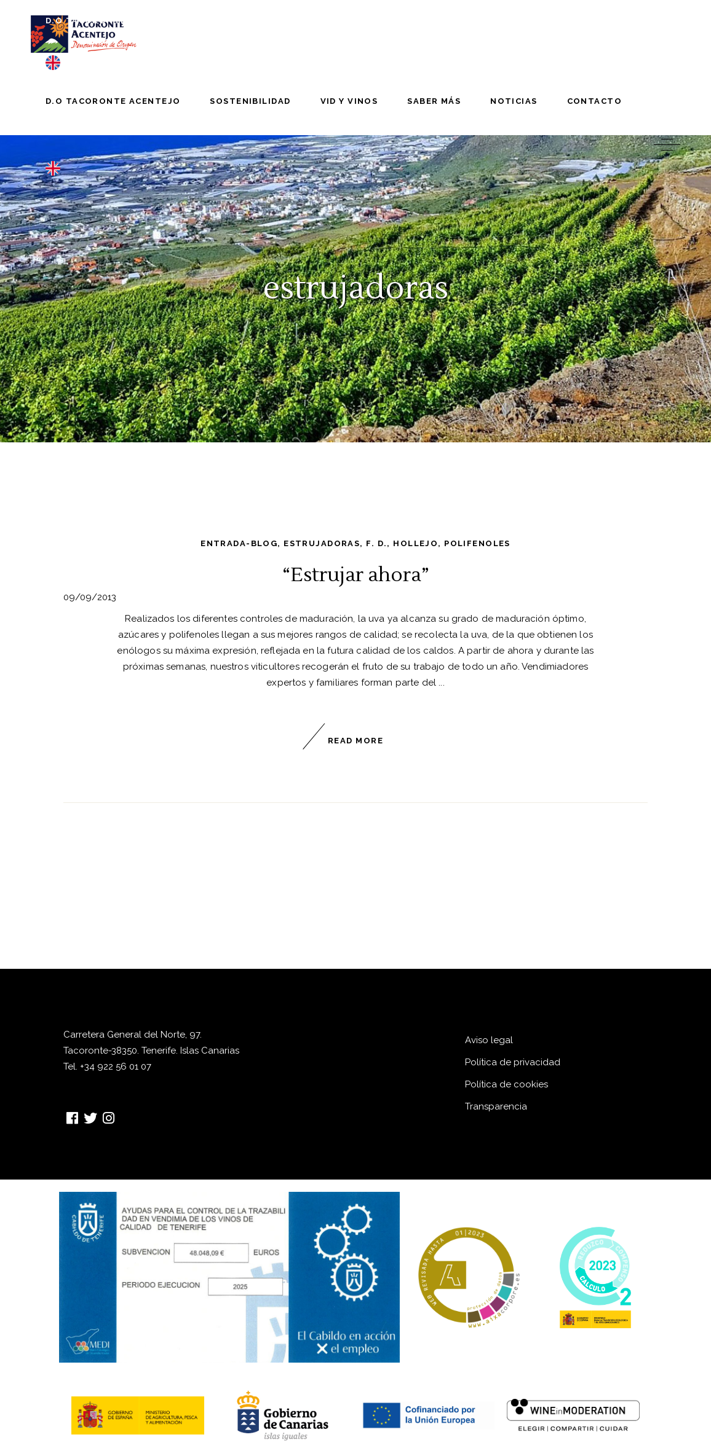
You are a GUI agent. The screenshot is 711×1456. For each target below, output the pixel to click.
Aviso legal (489, 1040)
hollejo (415, 543)
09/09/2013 (89, 597)
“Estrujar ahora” (355, 574)
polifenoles (477, 543)
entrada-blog (239, 543)
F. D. (376, 543)
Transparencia (496, 1106)
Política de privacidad (512, 1062)
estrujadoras (322, 543)
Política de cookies (506, 1084)
